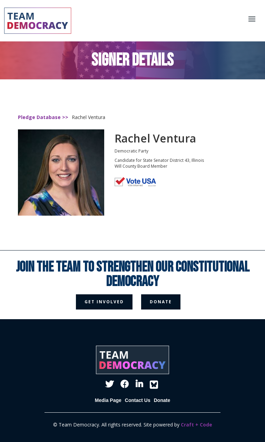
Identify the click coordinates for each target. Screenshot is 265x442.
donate (161, 302)
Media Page (108, 400)
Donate (162, 400)
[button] (252, 19)
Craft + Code (196, 424)
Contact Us (137, 400)
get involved (104, 302)
